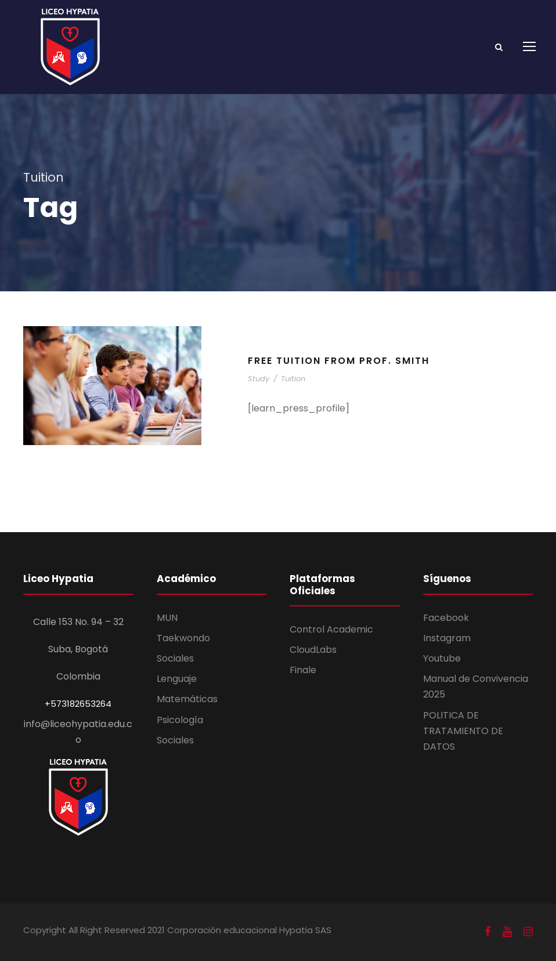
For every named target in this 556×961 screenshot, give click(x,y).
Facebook (446, 617)
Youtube (442, 658)
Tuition (293, 378)
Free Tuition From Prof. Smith (338, 360)
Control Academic (331, 629)
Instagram (447, 638)
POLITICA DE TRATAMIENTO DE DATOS (463, 731)
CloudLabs (313, 649)
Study (258, 378)
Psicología (180, 720)
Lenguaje (177, 678)
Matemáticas (187, 699)
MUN (167, 617)
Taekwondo (183, 638)
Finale (303, 670)
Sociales (175, 658)
